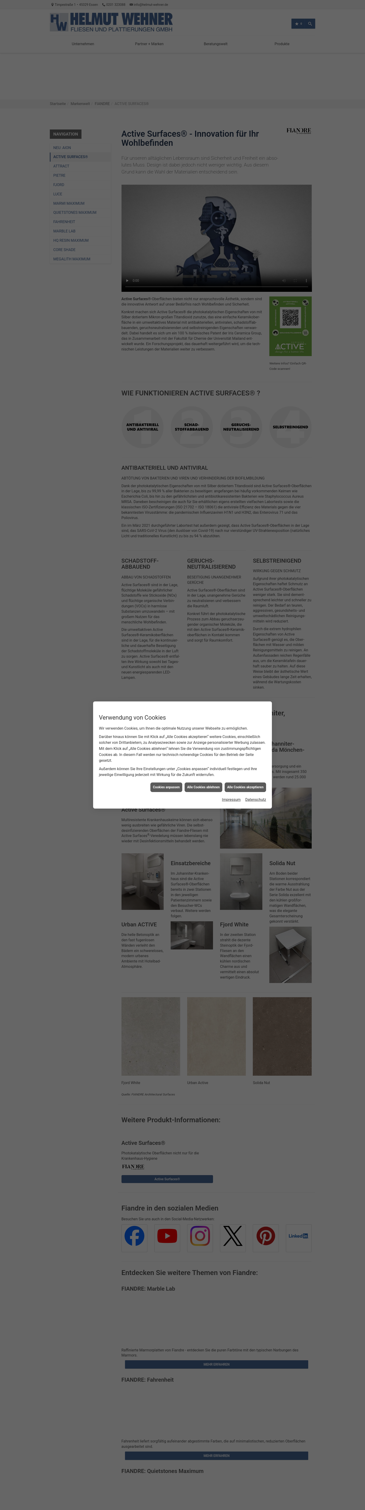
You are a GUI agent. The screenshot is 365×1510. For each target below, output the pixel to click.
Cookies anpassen (166, 787)
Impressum (231, 799)
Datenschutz (255, 799)
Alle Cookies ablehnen (203, 787)
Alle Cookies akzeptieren (245, 787)
